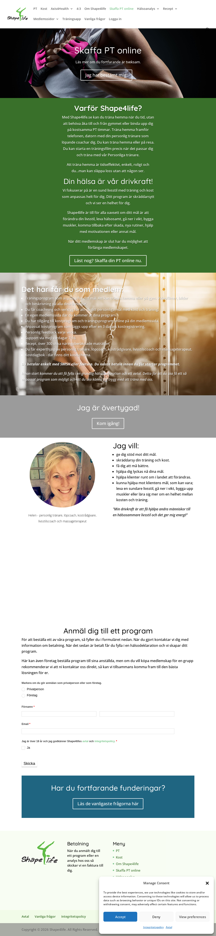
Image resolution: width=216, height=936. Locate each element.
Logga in (115, 19)
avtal (85, 741)
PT (35, 9)
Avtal (169, 927)
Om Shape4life (95, 9)
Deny (156, 917)
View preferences (192, 917)
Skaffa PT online (122, 9)
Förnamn (28, 706)
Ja (26, 748)
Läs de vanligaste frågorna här (108, 804)
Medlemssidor (44, 19)
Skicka (29, 763)
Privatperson (33, 689)
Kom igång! (108, 423)
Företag (29, 695)
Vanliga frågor (94, 19)
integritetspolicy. (104, 741)
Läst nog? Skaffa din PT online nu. (108, 260)
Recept (168, 9)
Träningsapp (71, 19)
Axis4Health (60, 9)
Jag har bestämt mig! (106, 75)
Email (26, 724)
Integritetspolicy (153, 927)
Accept (120, 917)
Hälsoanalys (146, 9)
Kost (44, 9)
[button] (207, 883)
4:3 (79, 9)
